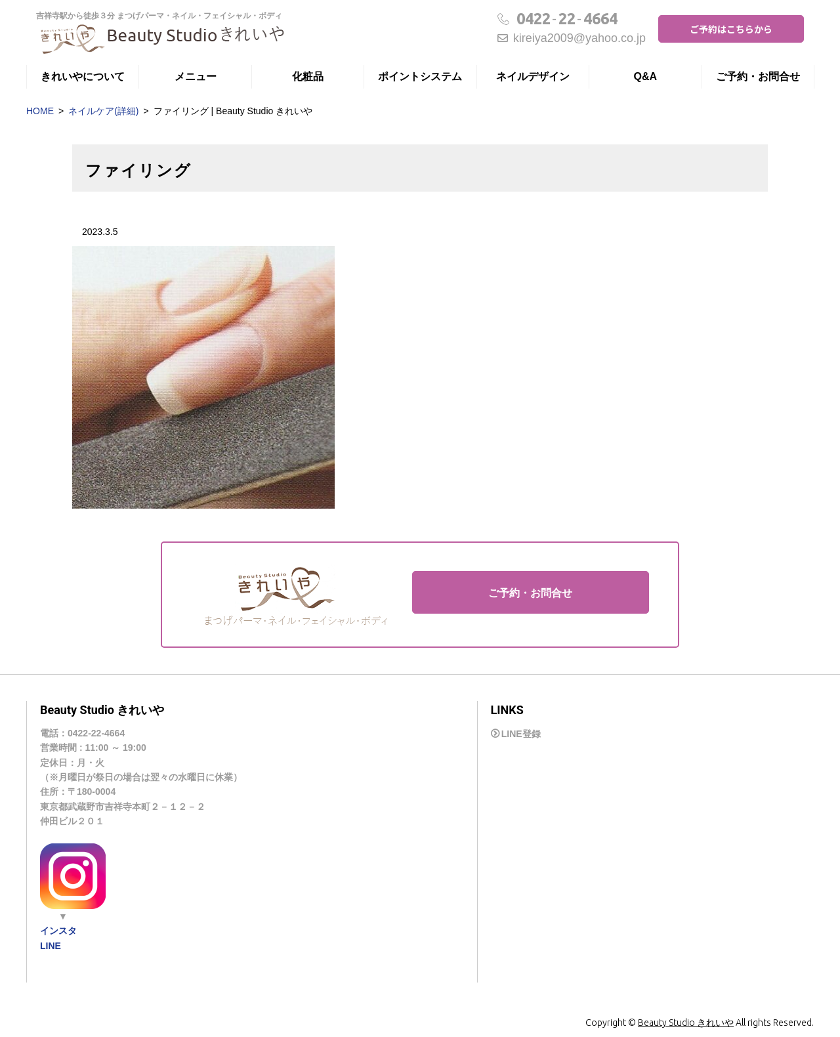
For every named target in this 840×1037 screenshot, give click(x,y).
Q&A (646, 76)
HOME (40, 111)
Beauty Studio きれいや (686, 1022)
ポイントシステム (420, 76)
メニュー (196, 76)
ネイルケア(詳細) (103, 111)
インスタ (58, 930)
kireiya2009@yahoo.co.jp (571, 38)
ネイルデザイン (533, 76)
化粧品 (308, 76)
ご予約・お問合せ (758, 76)
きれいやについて (83, 76)
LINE (50, 946)
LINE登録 (521, 734)
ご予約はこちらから (731, 28)
